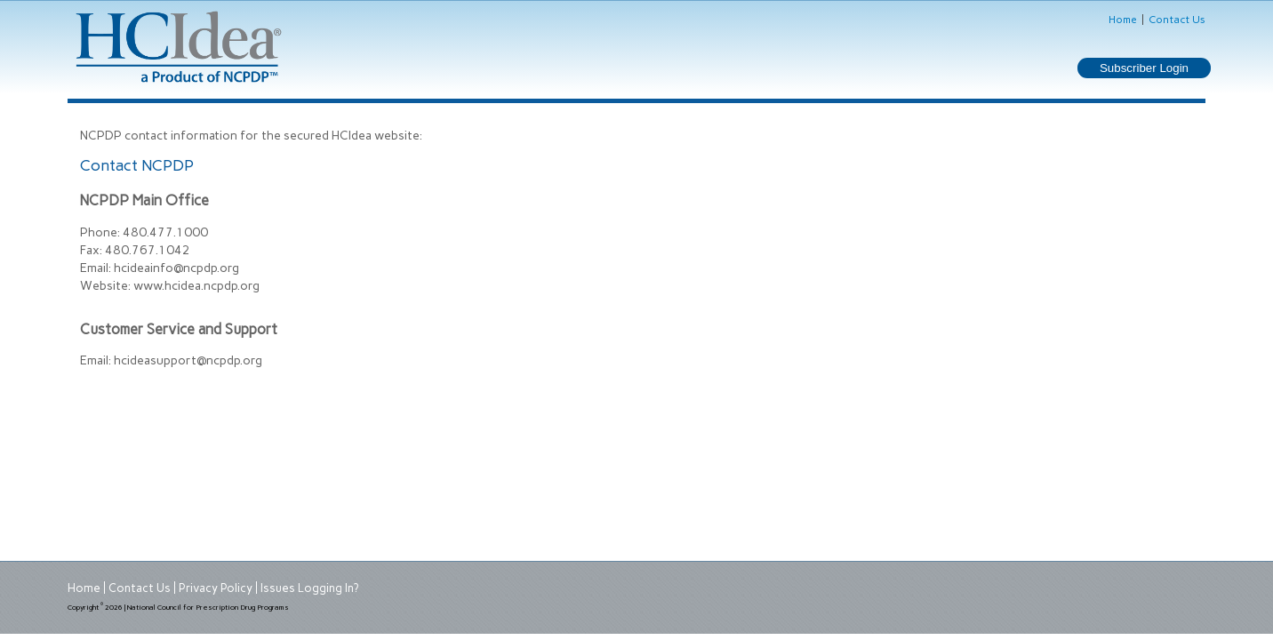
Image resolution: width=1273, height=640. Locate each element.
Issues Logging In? (309, 588)
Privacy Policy (215, 588)
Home (1123, 19)
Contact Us (1177, 19)
